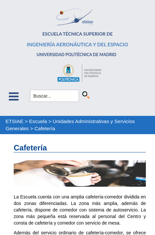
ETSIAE (14, 121)
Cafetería (45, 128)
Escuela (38, 121)
